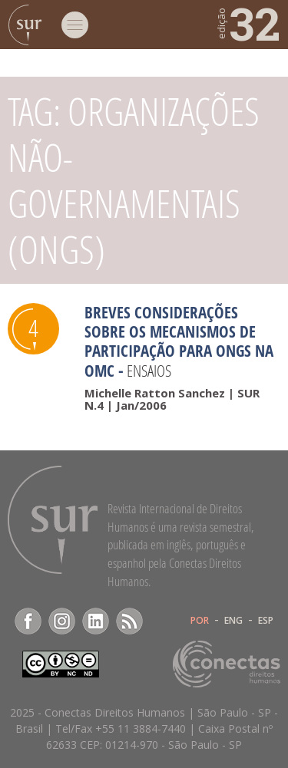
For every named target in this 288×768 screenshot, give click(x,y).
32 (247, 23)
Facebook (28, 621)
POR (199, 620)
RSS (129, 621)
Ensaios (149, 370)
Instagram (61, 621)
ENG (233, 620)
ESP (265, 620)
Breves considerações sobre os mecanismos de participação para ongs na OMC (178, 341)
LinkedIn (95, 621)
